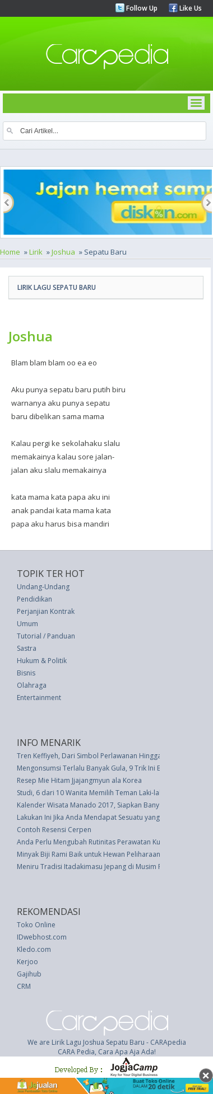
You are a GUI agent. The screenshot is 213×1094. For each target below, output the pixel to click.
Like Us (190, 8)
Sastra (26, 648)
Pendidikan (34, 599)
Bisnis (26, 673)
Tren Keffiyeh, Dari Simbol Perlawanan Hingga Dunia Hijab (108, 755)
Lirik (36, 252)
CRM (24, 986)
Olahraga (32, 685)
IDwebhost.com (42, 937)
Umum (27, 623)
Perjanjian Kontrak (46, 611)
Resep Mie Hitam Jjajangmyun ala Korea (79, 780)
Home (10, 252)
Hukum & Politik (42, 660)
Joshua (63, 252)
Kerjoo (27, 961)
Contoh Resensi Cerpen (54, 829)
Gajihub (29, 974)
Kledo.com (34, 949)
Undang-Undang (43, 586)
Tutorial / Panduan (46, 636)
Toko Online (36, 924)
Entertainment (39, 697)
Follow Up (141, 8)
